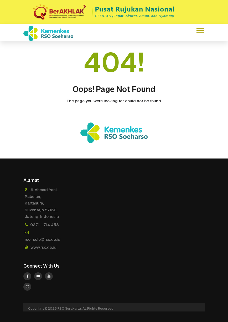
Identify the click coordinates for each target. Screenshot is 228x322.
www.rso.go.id (43, 247)
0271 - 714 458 (44, 224)
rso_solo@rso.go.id (42, 239)
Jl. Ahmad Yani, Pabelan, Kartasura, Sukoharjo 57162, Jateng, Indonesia (42, 203)
